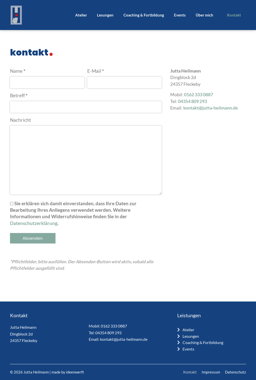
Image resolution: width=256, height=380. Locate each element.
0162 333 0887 (198, 94)
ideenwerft (75, 372)
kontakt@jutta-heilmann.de (210, 107)
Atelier (81, 15)
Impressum (211, 372)
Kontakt (234, 15)
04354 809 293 (192, 101)
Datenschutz (235, 372)
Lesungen (105, 15)
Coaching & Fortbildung (144, 15)
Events (180, 15)
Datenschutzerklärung (34, 223)
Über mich (204, 15)
